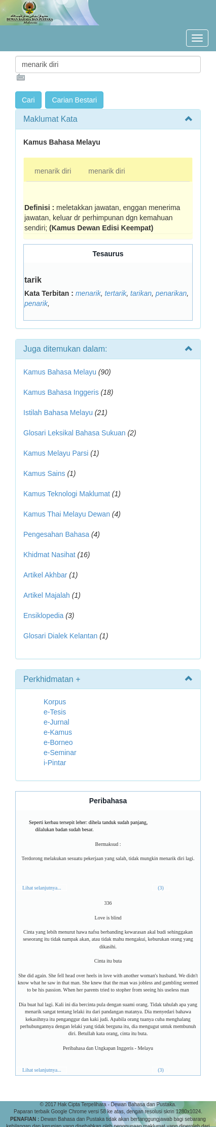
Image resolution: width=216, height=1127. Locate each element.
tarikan (141, 293)
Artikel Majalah (46, 595)
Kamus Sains (44, 473)
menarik (88, 293)
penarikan (171, 293)
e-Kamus (58, 732)
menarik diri (52, 171)
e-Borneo (58, 742)
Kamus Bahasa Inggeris (61, 392)
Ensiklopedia (43, 615)
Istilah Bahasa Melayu (58, 412)
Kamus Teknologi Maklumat (66, 494)
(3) (161, 888)
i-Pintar (55, 763)
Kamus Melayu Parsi (55, 453)
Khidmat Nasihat (49, 555)
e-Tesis (55, 712)
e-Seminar (60, 752)
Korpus (55, 702)
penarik (36, 303)
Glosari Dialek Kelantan (60, 636)
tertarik (115, 293)
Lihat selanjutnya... (41, 888)
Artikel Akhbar (45, 575)
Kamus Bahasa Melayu (60, 372)
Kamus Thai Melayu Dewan (66, 514)
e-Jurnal (56, 722)
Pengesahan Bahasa (56, 534)
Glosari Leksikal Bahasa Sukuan (74, 433)
